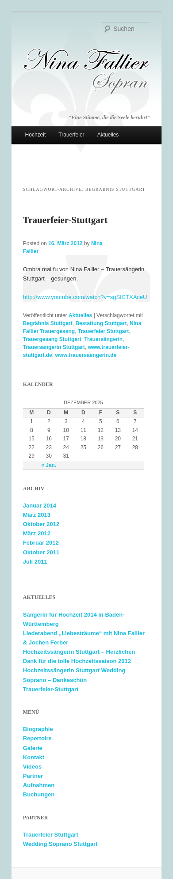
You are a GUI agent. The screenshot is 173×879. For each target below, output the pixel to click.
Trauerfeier (71, 135)
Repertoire (37, 738)
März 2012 (36, 533)
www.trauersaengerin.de (85, 355)
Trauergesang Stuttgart (52, 339)
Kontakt (33, 757)
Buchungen (39, 794)
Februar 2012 (41, 542)
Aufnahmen (39, 785)
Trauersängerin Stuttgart (54, 347)
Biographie (38, 729)
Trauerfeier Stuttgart (103, 331)
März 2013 (36, 514)
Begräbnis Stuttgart (48, 323)
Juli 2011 (35, 561)
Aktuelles (108, 135)
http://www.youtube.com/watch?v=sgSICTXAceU (85, 297)
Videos (32, 766)
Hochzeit (35, 135)
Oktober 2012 (41, 524)
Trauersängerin (103, 339)
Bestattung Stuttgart (101, 323)
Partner (33, 776)
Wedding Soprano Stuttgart (60, 844)
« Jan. (48, 465)
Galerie (32, 748)
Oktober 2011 (41, 552)
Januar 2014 (39, 505)
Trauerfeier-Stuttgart (65, 220)
